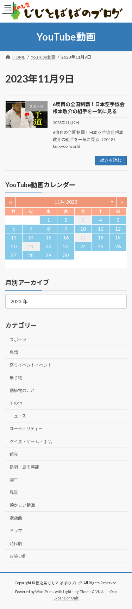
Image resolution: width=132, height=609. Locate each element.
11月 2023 (66, 202)
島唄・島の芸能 (24, 467)
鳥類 (14, 352)
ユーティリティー (26, 428)
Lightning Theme (77, 592)
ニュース (18, 416)
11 (100, 229)
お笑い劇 (18, 556)
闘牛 (14, 479)
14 (31, 237)
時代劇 (16, 543)
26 (118, 246)
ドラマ (16, 530)
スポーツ (18, 339)
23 (66, 246)
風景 (14, 492)
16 (66, 237)
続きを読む (110, 160)
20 (14, 246)
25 (100, 246)
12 (118, 229)
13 (14, 237)
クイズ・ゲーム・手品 (31, 441)
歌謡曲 (16, 517)
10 (83, 229)
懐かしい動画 (22, 505)
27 (14, 255)
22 (48, 246)
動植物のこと (22, 390)
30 (66, 255)
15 (48, 237)
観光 (14, 454)
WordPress (44, 592)
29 (48, 255)
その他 (16, 403)
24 (83, 246)
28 (31, 255)
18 (100, 237)
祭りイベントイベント (31, 365)
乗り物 (16, 377)
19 (118, 237)
